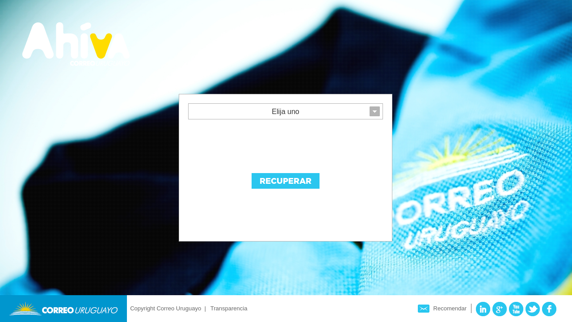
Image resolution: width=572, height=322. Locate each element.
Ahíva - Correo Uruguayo (76, 44)
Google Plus (499, 309)
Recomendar (450, 308)
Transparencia (229, 308)
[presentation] (256, 144)
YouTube (516, 309)
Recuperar (285, 180)
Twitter (533, 309)
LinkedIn (483, 309)
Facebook (549, 309)
